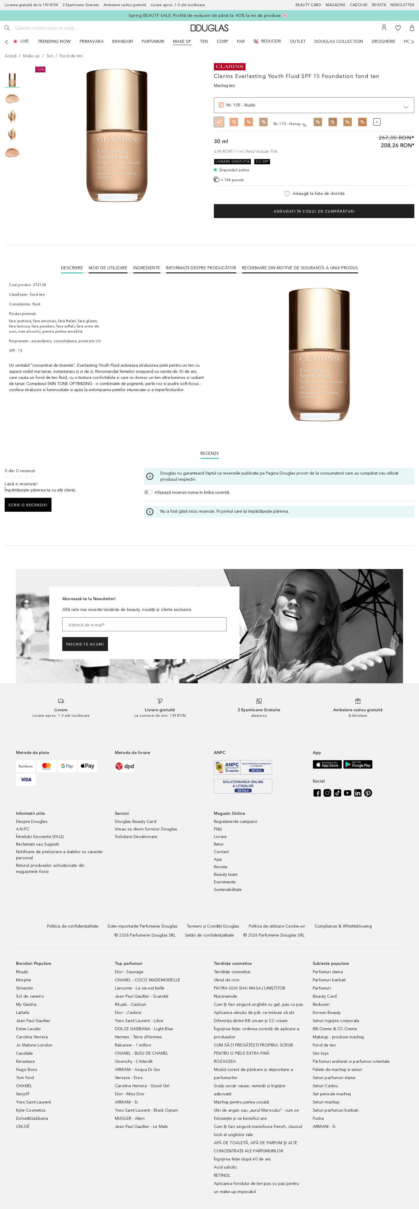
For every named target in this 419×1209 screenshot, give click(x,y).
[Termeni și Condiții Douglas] (213, 926)
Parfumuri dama (328, 971)
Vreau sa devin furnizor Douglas (146, 829)
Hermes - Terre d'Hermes (138, 1037)
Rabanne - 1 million (133, 1045)
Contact (221, 851)
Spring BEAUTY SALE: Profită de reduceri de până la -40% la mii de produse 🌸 (208, 15)
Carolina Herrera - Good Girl (142, 1085)
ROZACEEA (225, 1061)
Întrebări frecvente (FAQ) (39, 836)
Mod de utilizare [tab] (108, 267)
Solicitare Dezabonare (136, 836)
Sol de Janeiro (30, 996)
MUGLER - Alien (130, 1118)
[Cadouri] (361, 5)
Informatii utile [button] (30, 813)
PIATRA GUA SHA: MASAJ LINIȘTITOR (249, 988)
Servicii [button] (122, 813)
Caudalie (24, 1053)
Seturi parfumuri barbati (335, 1110)
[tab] (72, 268)
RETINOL (222, 1175)
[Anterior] (6, 41)
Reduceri (321, 1004)
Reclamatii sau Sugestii (37, 844)
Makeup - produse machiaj (338, 1037)
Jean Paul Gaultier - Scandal (141, 996)
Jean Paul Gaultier (33, 1020)
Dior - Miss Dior (130, 1094)
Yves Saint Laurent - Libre (139, 1020)
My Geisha (26, 1004)
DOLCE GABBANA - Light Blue (144, 1028)
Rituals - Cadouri (130, 1004)
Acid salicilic (225, 1167)
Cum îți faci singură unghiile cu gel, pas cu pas (258, 1004)
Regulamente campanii (235, 821)
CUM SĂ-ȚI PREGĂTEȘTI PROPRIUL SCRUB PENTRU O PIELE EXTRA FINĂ (253, 1049)
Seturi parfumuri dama (334, 1077)
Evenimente (225, 882)
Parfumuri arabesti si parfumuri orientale (351, 1061)
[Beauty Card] (311, 5)
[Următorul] (412, 41)
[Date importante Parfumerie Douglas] (142, 926)
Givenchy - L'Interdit (133, 1061)
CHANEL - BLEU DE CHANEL (141, 1053)
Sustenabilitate (228, 889)
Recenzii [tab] (209, 453)
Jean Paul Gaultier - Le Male (141, 1126)
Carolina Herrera (32, 1037)
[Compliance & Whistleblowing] (343, 926)
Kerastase (25, 1061)
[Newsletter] (402, 5)
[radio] (219, 124)
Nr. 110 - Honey (291, 123)
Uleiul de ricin (226, 980)
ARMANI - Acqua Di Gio (137, 1069)
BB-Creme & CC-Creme (335, 1028)
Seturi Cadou (325, 1085)
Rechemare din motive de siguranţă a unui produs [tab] (300, 267)
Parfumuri (322, 988)
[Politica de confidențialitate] (72, 926)
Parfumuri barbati (329, 980)
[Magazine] (338, 5)
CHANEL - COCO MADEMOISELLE (147, 980)
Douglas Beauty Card (135, 821)
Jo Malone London (34, 1045)
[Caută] (7, 28)
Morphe (23, 980)
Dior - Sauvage (129, 971)
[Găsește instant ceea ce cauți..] (57, 28)
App (218, 859)
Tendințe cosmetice (232, 971)
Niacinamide (225, 996)
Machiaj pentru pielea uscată (241, 1102)
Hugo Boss (26, 1069)
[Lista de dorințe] (398, 28)
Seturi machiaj (326, 1102)
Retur (219, 844)
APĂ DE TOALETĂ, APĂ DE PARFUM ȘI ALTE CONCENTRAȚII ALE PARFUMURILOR (255, 1146)
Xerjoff (22, 1094)
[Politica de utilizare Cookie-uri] (277, 926)
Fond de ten (324, 1045)
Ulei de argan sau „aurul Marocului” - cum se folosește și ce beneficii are (256, 1114)
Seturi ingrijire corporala (336, 1020)
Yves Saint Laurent (33, 1102)
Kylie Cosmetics (31, 1110)
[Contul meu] (384, 28)
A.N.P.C (22, 829)
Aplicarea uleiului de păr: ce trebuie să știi (254, 1012)
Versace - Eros (129, 1077)
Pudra (318, 1118)
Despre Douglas (31, 821)
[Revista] (381, 5)
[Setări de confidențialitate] (209, 935)
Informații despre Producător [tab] (201, 267)
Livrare (220, 836)
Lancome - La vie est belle (139, 988)
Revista (220, 866)
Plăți (218, 829)
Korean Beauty (327, 1012)
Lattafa (22, 1012)
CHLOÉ (23, 1126)
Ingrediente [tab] (146, 267)
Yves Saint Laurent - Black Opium (146, 1110)
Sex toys (321, 1053)
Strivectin (24, 988)
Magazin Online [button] (229, 813)
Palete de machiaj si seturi (337, 1069)
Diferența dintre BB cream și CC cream (250, 1020)
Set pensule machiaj (332, 1094)
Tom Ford (25, 1077)
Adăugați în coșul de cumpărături (314, 211)
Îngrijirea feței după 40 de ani (242, 1159)
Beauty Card (325, 996)
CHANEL (24, 1085)
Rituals (22, 971)
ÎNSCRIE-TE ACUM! (85, 644)
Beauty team (225, 874)
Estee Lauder (28, 1028)
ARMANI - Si (126, 1102)
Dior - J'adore (128, 1012)
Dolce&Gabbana (32, 1118)
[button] (412, 28)
